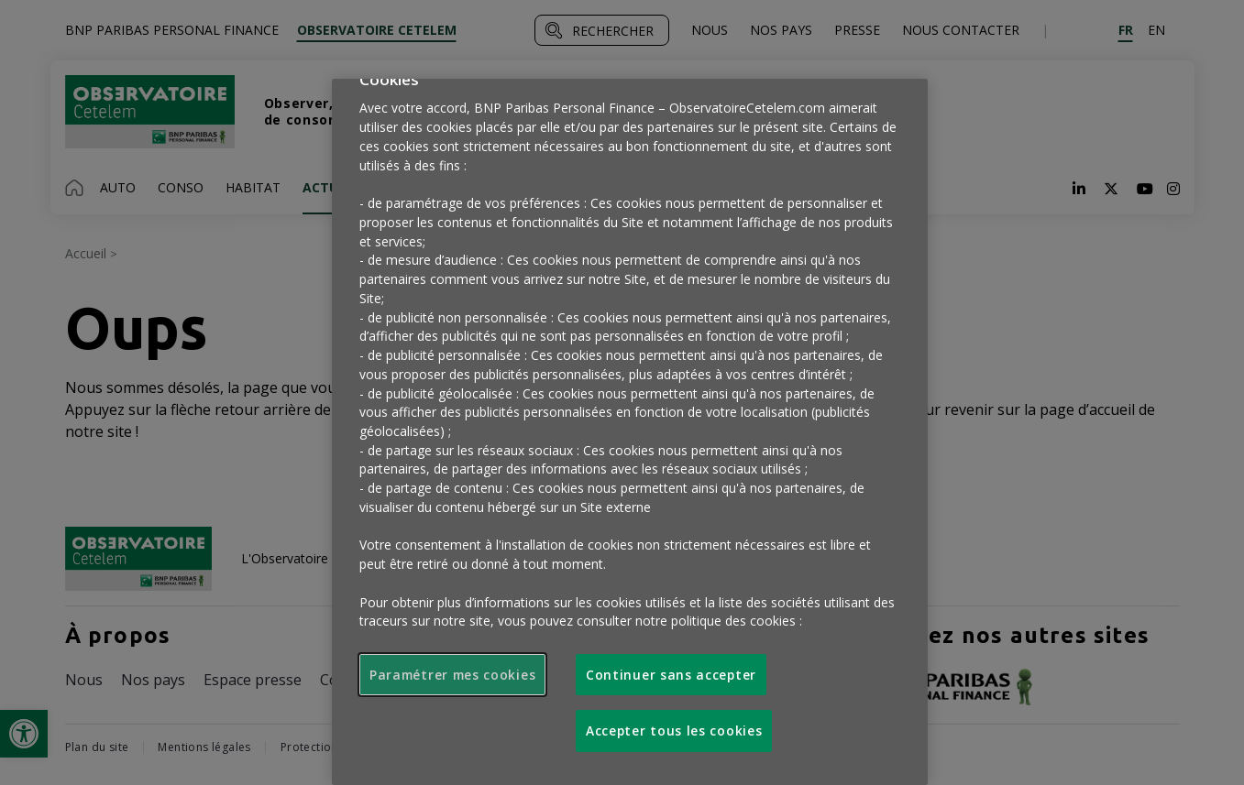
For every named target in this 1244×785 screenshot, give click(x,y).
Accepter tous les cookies (674, 730)
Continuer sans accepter (671, 674)
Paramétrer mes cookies (452, 674)
